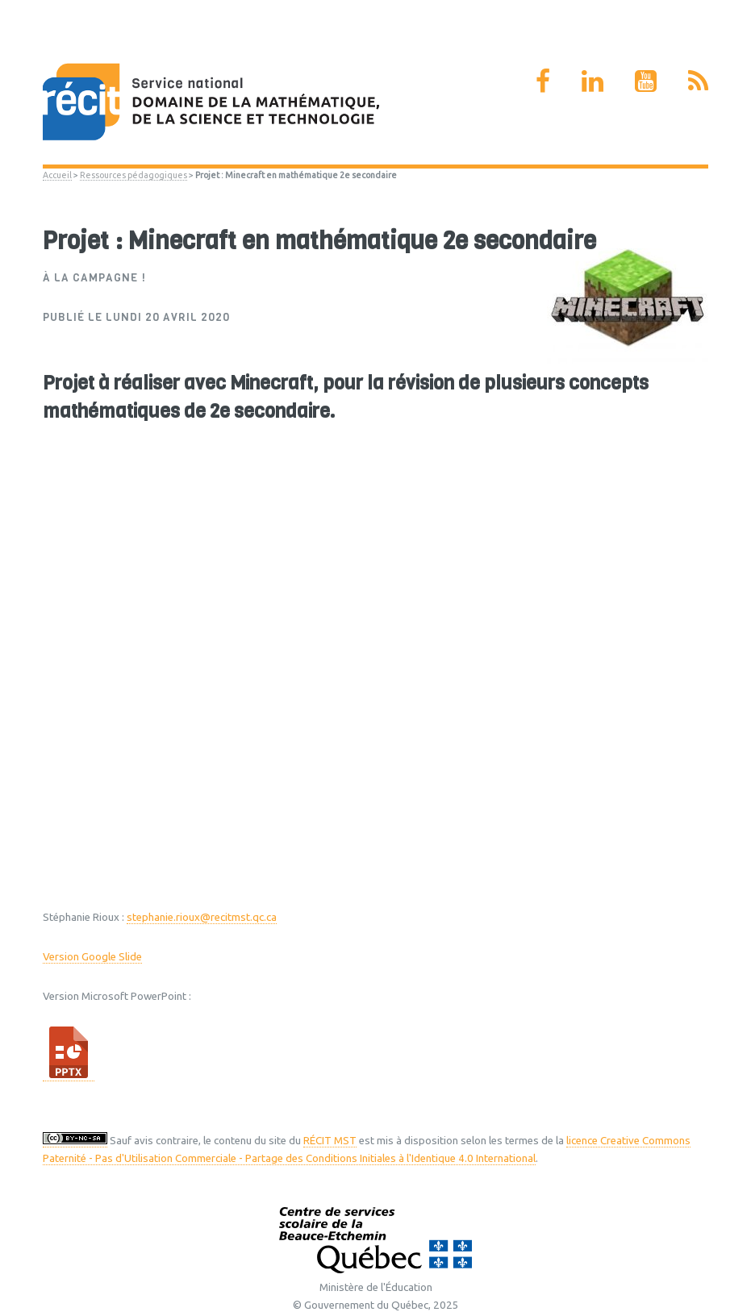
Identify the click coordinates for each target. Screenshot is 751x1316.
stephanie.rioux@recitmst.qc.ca (202, 917)
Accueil (57, 175)
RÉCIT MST (330, 1141)
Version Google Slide (92, 957)
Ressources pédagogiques (133, 175)
